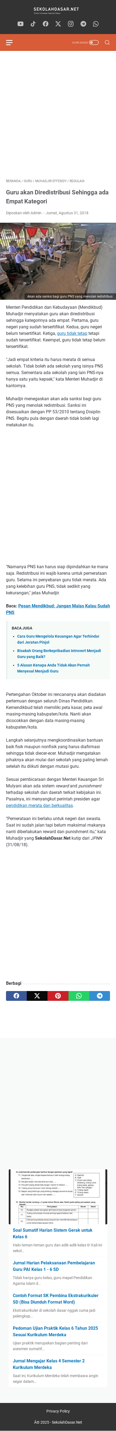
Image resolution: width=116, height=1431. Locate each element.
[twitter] (58, 24)
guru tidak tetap (72, 333)
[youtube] (20, 24)
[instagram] (71, 24)
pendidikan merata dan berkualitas (39, 805)
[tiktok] (33, 24)
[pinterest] (57, 996)
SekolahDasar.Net (67, 1422)
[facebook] (45, 24)
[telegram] (83, 24)
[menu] (12, 42)
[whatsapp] (96, 24)
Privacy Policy (58, 1411)
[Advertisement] (58, 115)
